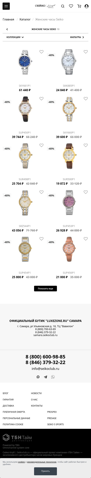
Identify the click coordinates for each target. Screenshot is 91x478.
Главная (9, 19)
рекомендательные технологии (41, 462)
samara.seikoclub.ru (46, 335)
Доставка (8, 405)
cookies (21, 462)
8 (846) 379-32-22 (45, 332)
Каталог (25, 19)
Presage (52, 418)
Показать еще (45, 288)
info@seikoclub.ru (45, 369)
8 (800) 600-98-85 (45, 356)
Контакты (36, 405)
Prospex (52, 411)
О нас (34, 399)
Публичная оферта (14, 411)
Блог (5, 393)
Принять (45, 471)
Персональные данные (16, 418)
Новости (36, 393)
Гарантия (8, 399)
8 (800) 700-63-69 (45, 329)
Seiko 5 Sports (55, 424)
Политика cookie (13, 424)
